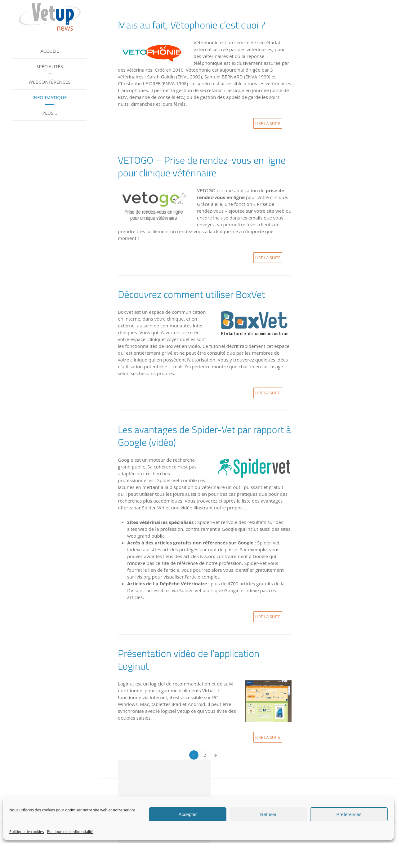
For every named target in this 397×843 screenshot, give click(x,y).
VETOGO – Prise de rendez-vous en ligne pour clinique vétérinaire (202, 166)
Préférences (349, 814)
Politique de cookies (26, 831)
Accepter (187, 814)
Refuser (268, 814)
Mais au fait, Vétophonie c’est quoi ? (191, 24)
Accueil (49, 51)
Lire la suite (267, 123)
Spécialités (49, 66)
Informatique (50, 97)
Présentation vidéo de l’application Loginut (188, 659)
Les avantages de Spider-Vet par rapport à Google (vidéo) (204, 436)
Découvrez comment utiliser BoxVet (191, 294)
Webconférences (49, 82)
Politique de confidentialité (70, 831)
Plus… (49, 113)
